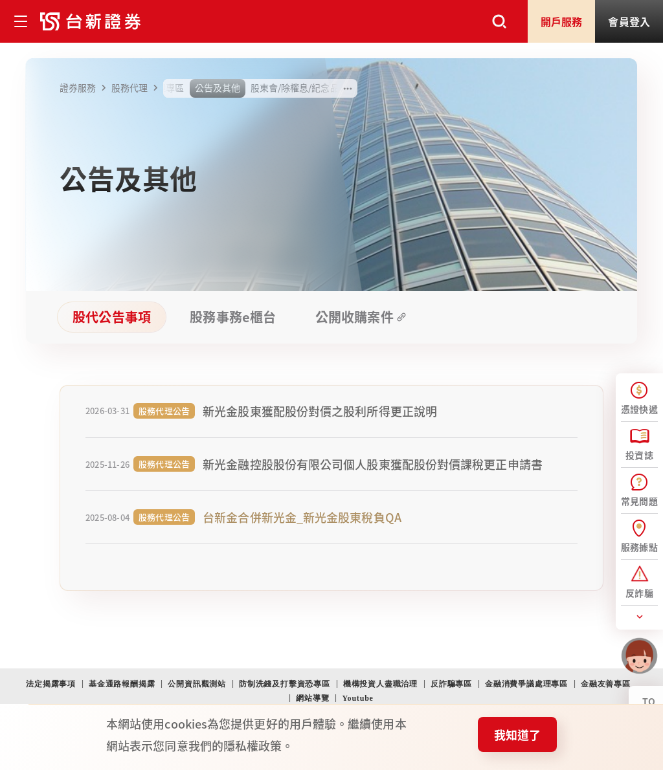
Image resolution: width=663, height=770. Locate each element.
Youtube (357, 698)
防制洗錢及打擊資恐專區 (284, 683)
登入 (629, 21)
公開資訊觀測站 (197, 683)
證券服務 (85, 87)
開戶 (562, 21)
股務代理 (136, 87)
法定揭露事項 (51, 683)
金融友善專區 (606, 683)
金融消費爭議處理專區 (526, 683)
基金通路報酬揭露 (122, 683)
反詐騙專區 (451, 683)
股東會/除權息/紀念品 (295, 87)
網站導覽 (312, 698)
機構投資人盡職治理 (380, 683)
